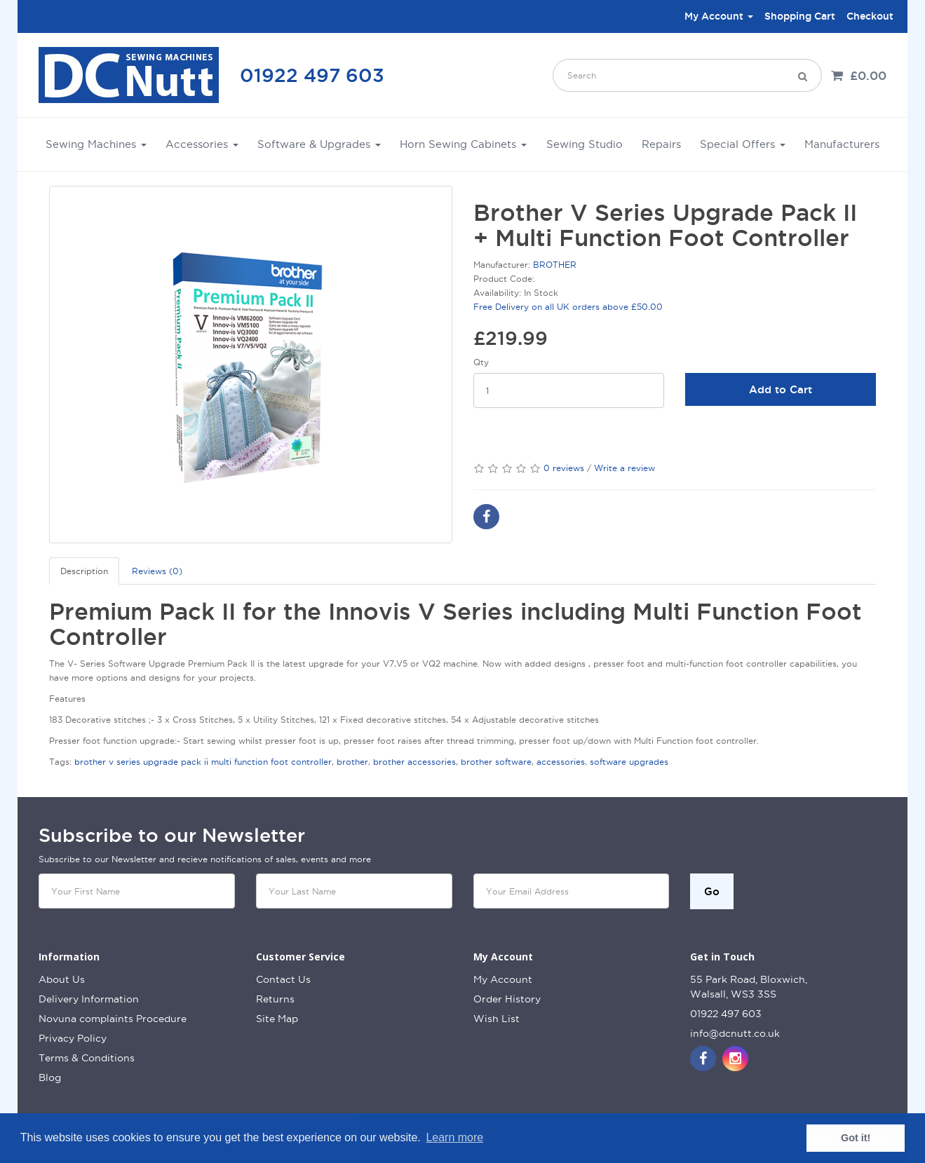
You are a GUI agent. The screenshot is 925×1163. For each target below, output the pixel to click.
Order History (507, 999)
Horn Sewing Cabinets (463, 144)
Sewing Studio (584, 144)
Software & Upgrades (319, 144)
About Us (62, 979)
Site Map (277, 1018)
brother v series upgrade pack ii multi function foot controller (203, 761)
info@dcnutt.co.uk (735, 1033)
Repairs (661, 144)
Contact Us (283, 979)
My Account (502, 979)
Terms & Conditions (87, 1057)
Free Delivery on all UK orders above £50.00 (568, 306)
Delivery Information (89, 999)
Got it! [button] (855, 1137)
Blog (50, 1077)
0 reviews (563, 467)
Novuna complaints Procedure (113, 1018)
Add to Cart (780, 389)
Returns (275, 999)
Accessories (202, 144)
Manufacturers (841, 144)
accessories (560, 761)
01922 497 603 (312, 75)
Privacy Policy (73, 1038)
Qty (481, 362)
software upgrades (629, 761)
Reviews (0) (157, 571)
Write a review (624, 467)
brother (352, 761)
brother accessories (414, 761)
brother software (496, 761)
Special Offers (742, 144)
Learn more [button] (454, 1137)
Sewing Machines (96, 144)
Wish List (496, 1018)
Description (84, 571)
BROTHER (554, 264)
